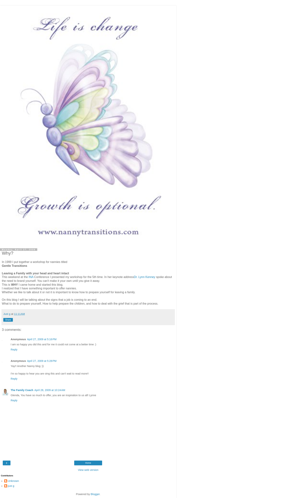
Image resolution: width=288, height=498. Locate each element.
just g (11, 485)
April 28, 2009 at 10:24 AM (49, 390)
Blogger (95, 494)
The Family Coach (22, 390)
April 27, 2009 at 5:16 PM (41, 339)
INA (31, 277)
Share (8, 320)
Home (88, 463)
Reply (14, 349)
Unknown (13, 480)
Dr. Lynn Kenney (144, 277)
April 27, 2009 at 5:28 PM (41, 360)
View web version (88, 469)
